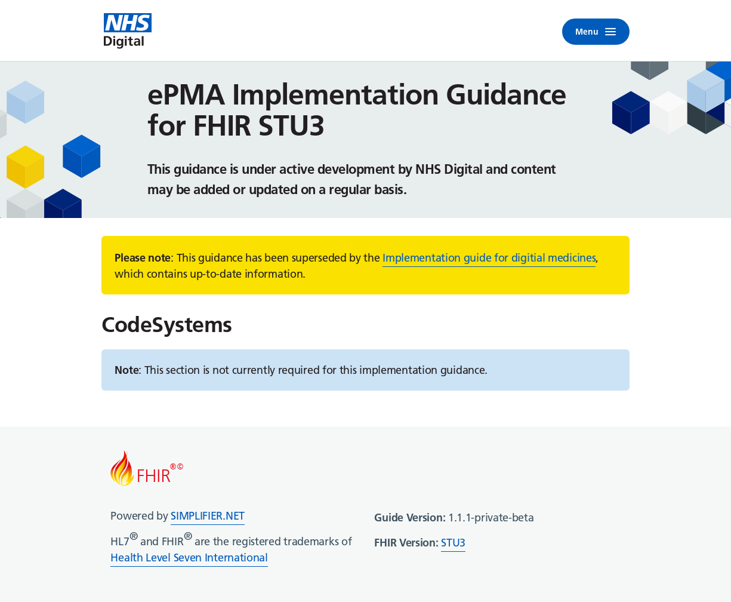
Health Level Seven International (188, 557)
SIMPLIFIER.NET (208, 516)
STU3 (453, 542)
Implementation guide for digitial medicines (489, 258)
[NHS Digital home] (127, 32)
